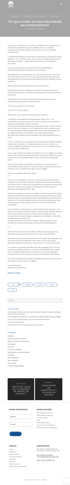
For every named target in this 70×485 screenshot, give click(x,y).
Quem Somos (14, 454)
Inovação (11, 355)
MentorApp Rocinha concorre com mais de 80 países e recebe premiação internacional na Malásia (34, 313)
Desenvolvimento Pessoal (17, 339)
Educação (15, 16)
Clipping (11, 336)
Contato (12, 461)
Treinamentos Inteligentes (47, 427)
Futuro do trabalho (15, 349)
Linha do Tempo (15, 457)
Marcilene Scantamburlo (36, 29)
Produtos (12, 452)
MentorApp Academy (45, 415)
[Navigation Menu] (61, 4)
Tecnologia (54, 16)
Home (11, 449)
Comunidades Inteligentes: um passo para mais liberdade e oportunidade (34, 317)
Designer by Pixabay (14, 273)
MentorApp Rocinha (44, 413)
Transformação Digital (16, 366)
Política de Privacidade (17, 466)
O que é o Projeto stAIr (16, 322)
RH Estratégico (13, 358)
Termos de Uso (14, 464)
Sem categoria (13, 360)
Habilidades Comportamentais (34, 16)
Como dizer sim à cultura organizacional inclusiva (25, 325)
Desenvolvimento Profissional (18, 341)
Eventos (11, 347)
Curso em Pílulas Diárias (46, 425)
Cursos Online (42, 418)
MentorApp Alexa (43, 423)
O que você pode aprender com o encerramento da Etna (28, 319)
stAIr (38, 420)
